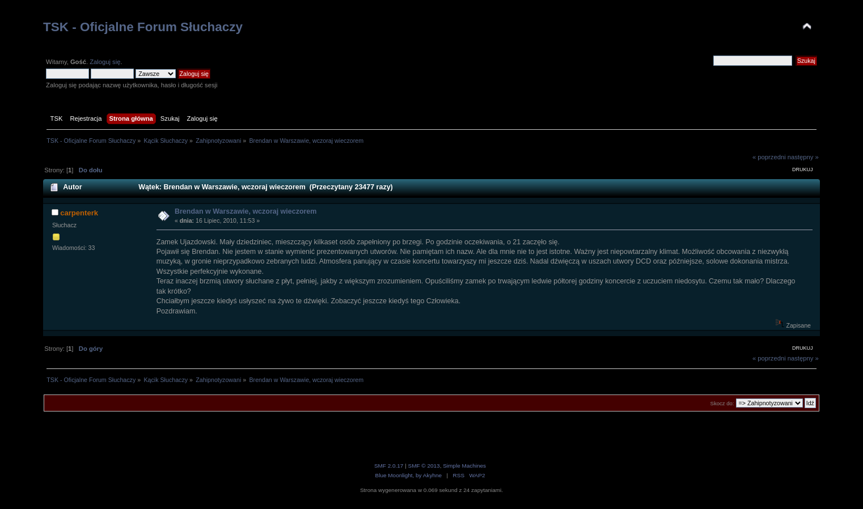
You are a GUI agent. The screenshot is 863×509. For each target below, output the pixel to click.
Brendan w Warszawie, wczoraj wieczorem (245, 211)
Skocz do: (722, 403)
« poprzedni (769, 157)
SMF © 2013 (424, 466)
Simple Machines (464, 466)
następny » (803, 157)
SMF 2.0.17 (389, 466)
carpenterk (79, 213)
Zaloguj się (105, 61)
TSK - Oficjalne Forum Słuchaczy (143, 27)
